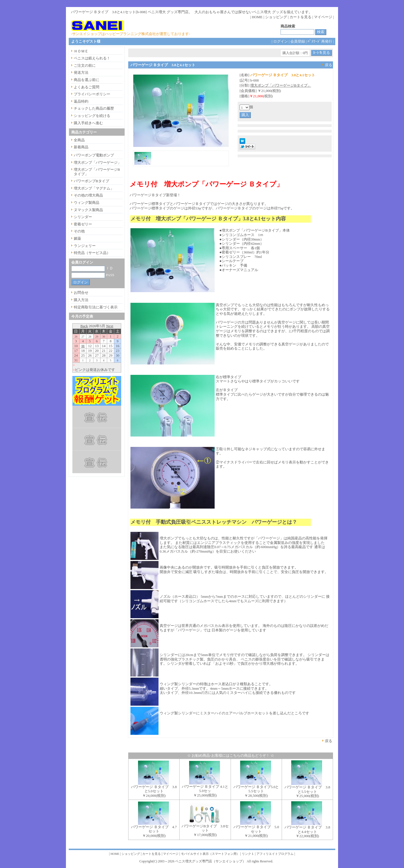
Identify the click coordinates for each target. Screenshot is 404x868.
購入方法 (81, 300)
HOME (257, 17)
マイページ (323, 17)
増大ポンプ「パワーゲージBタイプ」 (280, 85)
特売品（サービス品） (92, 253)
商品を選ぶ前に (86, 80)
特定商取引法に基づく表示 (96, 307)
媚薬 (77, 238)
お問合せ (81, 292)
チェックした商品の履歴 (94, 108)
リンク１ (248, 853)
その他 (79, 231)
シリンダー (83, 217)
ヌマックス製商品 (88, 210)
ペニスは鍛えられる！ (92, 58)
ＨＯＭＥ (81, 51)
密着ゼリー (83, 224)
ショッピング (276, 17)
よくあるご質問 (86, 87)
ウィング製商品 (86, 202)
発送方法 (81, 72)
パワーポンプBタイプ (91, 181)
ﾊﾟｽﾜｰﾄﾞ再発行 (319, 41)
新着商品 (81, 147)
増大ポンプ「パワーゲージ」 (97, 162)
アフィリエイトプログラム (274, 853)
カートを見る (300, 17)
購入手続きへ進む (88, 123)
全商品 (79, 140)
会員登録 (297, 41)
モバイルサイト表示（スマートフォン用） (210, 853)
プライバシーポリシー (92, 94)
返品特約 (81, 101)
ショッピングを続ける (92, 116)
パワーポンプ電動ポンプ (94, 155)
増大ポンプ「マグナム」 (94, 188)
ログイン (280, 41)
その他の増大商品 (88, 195)
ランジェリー (85, 246)
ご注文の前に (85, 65)
